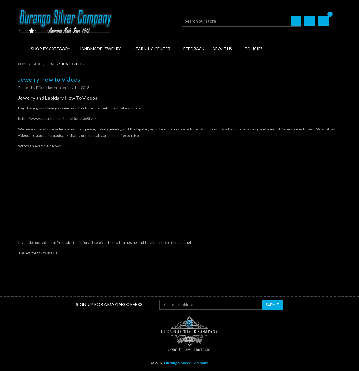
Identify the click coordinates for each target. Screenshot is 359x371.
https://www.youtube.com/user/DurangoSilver (57, 118)
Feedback (193, 48)
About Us (224, 48)
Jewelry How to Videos (49, 79)
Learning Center (154, 48)
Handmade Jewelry (101, 48)
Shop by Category (50, 48)
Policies (254, 48)
